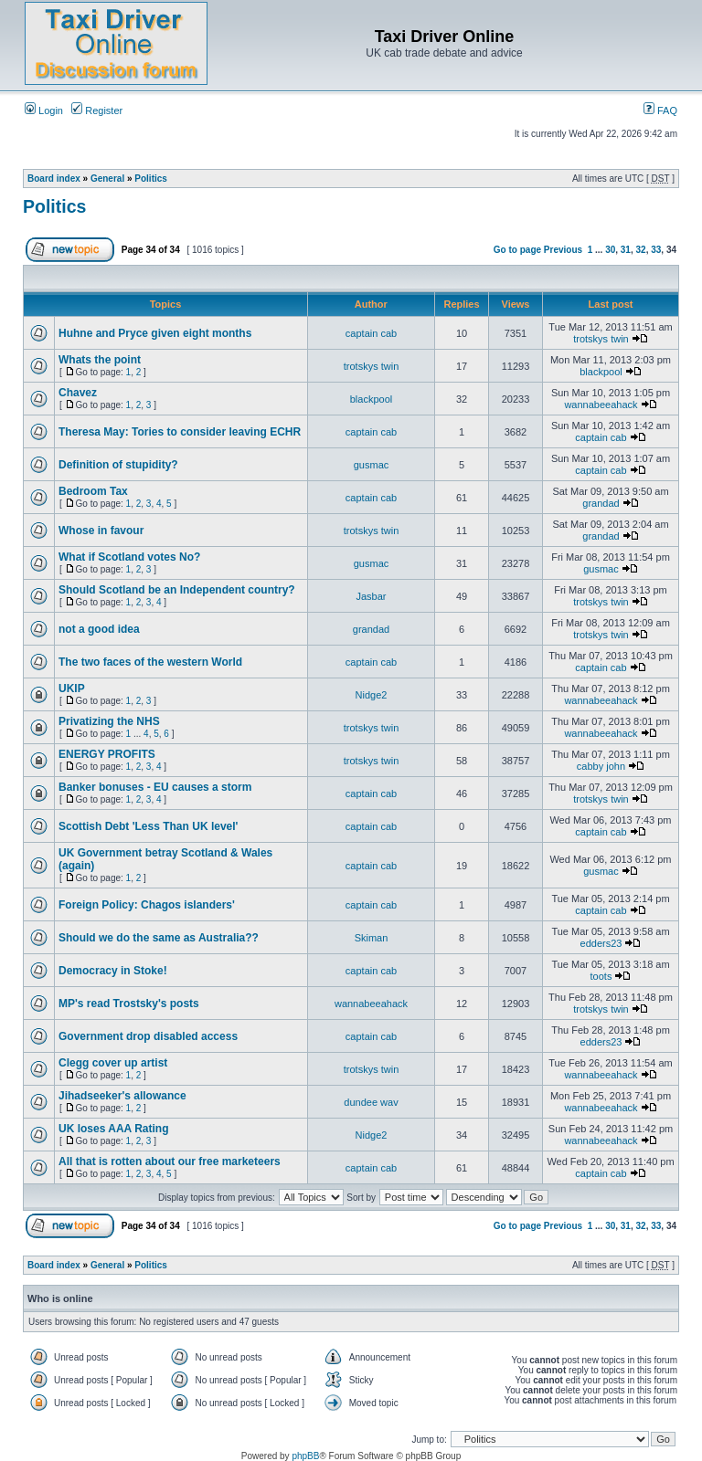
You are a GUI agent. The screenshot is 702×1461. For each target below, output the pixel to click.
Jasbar (371, 596)
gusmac (371, 464)
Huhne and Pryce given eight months (154, 333)
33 (656, 250)
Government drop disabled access (148, 1036)
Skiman (371, 937)
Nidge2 (372, 694)
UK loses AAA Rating (113, 1128)
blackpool (601, 371)
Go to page (517, 250)
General (107, 178)
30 (610, 250)
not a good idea (99, 629)
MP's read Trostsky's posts (128, 1003)
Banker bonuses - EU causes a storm (154, 787)
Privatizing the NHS (109, 721)
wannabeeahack (600, 404)
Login (44, 110)
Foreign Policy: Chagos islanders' (146, 905)
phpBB (305, 1456)
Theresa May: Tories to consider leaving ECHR (179, 432)
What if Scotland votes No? (129, 557)
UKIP (71, 688)
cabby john (601, 766)
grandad (600, 503)
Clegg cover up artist (112, 1062)
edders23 (601, 943)
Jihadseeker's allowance (122, 1095)
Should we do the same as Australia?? (158, 937)
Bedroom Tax (93, 491)
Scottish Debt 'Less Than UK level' (148, 826)
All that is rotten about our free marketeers (169, 1161)
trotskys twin (601, 338)
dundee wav (371, 1102)
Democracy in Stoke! (112, 970)
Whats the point (99, 359)
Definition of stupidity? (118, 464)
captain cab (371, 333)
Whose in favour (101, 530)
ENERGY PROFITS (106, 754)
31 (626, 250)
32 (641, 250)
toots (601, 976)
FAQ (660, 110)
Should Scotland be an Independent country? (176, 589)
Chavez (77, 392)
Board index (53, 178)
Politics (150, 178)
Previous (563, 250)
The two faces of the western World (150, 662)
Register (96, 110)
